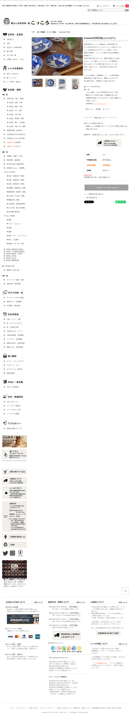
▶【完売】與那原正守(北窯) (13, 249)
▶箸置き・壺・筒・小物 (15, 244)
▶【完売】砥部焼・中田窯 (13, 254)
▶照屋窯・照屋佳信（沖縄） (17, 188)
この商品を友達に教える (95, 194)
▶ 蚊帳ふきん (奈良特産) (13, 347)
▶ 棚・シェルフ (10, 78)
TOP (33, 32)
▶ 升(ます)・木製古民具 (12, 47)
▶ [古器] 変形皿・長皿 (15, 118)
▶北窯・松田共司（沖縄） (16, 180)
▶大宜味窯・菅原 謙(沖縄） (16, 204)
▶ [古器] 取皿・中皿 (14, 106)
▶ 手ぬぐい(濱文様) (11, 387)
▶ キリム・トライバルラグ (14, 361)
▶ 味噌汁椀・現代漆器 (12, 284)
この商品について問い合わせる (106, 188)
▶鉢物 (9, 228)
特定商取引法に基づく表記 (101, 708)
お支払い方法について (64, 708)
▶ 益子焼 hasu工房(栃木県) (14, 164)
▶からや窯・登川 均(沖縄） (16, 208)
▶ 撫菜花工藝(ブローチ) (12, 428)
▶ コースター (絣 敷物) (13, 339)
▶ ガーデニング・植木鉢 (12, 369)
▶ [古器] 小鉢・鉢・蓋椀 (16, 126)
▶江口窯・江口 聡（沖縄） (16, 196)
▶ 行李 (6, 43)
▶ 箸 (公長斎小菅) (11, 327)
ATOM (119, 708)
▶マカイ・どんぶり (14, 224)
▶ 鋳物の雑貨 (9, 373)
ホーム (12, 708)
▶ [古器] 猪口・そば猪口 (16, 122)
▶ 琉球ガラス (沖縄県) (13, 302)
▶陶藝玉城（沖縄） (14, 200)
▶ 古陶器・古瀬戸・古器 (13, 156)
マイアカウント (105, 6)
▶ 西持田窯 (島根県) (12, 160)
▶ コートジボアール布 (11, 410)
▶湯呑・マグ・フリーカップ (17, 236)
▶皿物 (9, 220)
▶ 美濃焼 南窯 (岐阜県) (13, 130)
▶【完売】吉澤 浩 (11, 256)
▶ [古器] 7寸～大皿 (14, 110)
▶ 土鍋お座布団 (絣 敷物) (14, 335)
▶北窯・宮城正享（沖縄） (16, 176)
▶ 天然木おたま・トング (13, 331)
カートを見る (122, 6)
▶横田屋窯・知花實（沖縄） (17, 192)
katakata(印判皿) (64, 32)
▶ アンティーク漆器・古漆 (14, 280)
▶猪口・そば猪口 (13, 240)
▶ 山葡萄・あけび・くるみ (13, 59)
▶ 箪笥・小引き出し (11, 74)
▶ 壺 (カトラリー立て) (13, 323)
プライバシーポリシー (47, 708)
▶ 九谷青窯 (12, 142)
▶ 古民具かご (8, 39)
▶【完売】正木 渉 (10, 258)
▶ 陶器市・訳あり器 (11, 270)
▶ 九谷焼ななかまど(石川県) (14, 138)
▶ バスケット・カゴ (11, 365)
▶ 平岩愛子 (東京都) (12, 306)
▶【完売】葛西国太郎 (11, 260)
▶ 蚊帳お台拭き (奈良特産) (14, 343)
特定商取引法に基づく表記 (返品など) (97, 177)
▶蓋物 (9, 232)
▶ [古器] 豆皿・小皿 (14, 102)
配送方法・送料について (82, 708)
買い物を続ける (92, 197)
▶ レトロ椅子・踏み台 (12, 82)
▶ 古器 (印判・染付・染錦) (14, 98)
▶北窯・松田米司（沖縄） (16, 184)
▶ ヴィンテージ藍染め (11, 406)
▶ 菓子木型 (7, 51)
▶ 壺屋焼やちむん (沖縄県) (14, 168)
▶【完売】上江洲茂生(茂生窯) (14, 251)
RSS (114, 708)
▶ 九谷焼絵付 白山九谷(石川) (13, 134)
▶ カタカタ (12, 146)
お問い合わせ (33, 708)
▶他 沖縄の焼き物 (13, 212)
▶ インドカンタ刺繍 (10, 414)
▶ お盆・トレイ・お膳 (12, 319)
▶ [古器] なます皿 (14, 114)
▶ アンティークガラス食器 (14, 298)
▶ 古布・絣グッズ (10, 402)
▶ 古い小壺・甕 (10, 55)
